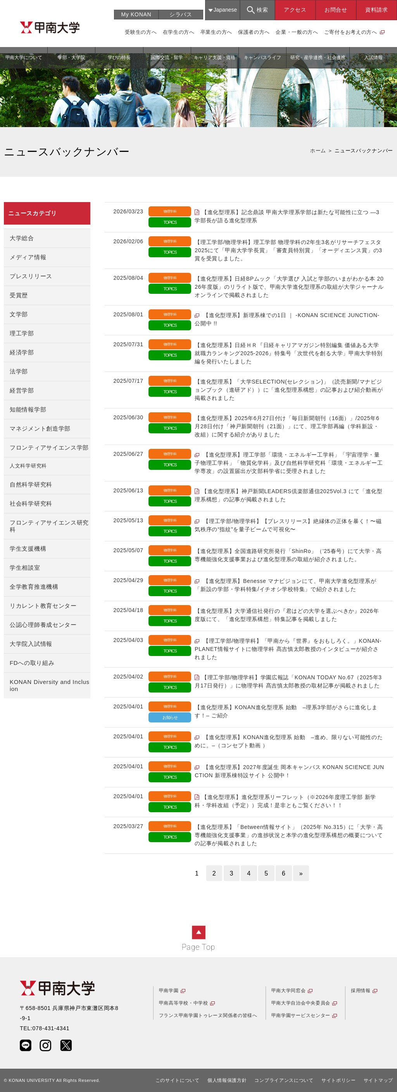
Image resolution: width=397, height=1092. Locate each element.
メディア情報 (28, 257)
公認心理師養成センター (43, 624)
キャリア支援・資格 (214, 57)
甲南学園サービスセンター (300, 1015)
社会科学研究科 (31, 503)
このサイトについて (177, 1080)
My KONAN (136, 14)
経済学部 (22, 352)
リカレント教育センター (43, 605)
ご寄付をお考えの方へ (350, 32)
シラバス (180, 14)
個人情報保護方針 (227, 1080)
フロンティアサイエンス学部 (49, 447)
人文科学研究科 (28, 466)
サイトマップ (378, 1080)
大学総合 (22, 238)
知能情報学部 (28, 409)
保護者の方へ (254, 32)
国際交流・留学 (167, 57)
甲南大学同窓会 (288, 990)
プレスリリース (31, 276)
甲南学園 (169, 990)
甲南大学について (23, 57)
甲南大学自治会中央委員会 (300, 1003)
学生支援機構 (28, 548)
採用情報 (361, 990)
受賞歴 (19, 295)
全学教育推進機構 (34, 586)
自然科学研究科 (31, 484)
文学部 (19, 314)
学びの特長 (119, 57)
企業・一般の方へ (297, 32)
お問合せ (336, 10)
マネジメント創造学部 (40, 428)
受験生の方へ (141, 32)
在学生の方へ (179, 32)
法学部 (19, 371)
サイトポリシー (338, 1080)
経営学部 (22, 390)
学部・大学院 (71, 57)
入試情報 (373, 57)
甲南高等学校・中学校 (183, 1003)
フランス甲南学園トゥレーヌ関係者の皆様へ (208, 1015)
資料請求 (376, 10)
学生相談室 (25, 567)
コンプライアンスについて (283, 1080)
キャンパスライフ (262, 57)
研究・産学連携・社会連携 (318, 57)
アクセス (295, 10)
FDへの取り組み (32, 662)
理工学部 (22, 333)
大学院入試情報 (31, 643)
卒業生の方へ (216, 32)
